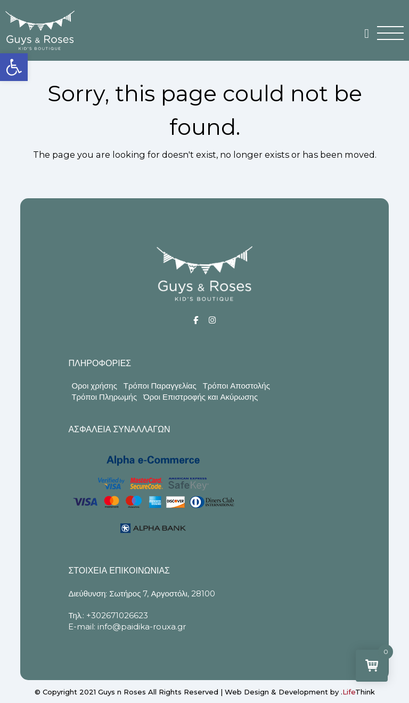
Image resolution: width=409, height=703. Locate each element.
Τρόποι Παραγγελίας (160, 386)
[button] (14, 67)
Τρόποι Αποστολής (236, 386)
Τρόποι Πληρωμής (104, 397)
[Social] (195, 320)
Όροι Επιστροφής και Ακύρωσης (200, 397)
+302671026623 (117, 615)
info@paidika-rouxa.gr (141, 626)
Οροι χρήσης (94, 386)
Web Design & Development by (300, 692)
